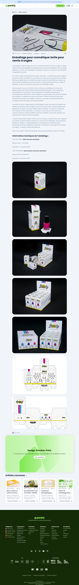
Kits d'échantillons (55, 535)
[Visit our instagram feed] (39, 551)
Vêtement (42, 537)
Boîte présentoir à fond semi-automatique (35, 150)
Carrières (65, 537)
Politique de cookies (27, 575)
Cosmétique (42, 530)
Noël (41, 540)
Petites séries (20, 533)
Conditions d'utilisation (51, 575)
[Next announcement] (63, 2)
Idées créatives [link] (23, 12)
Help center (54, 531)
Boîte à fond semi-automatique (31, 139)
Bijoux (41, 538)
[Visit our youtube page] (43, 551)
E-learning (54, 537)
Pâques (41, 542)
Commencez (60, 5)
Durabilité (65, 535)
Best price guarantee (21, 542)
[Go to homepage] (10, 6)
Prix (64, 531)
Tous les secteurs (44, 543)
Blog (14, 12)
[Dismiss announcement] (77, 2)
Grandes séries (20, 531)
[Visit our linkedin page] (31, 551)
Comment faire (20, 528)
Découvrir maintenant (41, 1)
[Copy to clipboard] (65, 53)
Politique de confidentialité (39, 575)
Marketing (42, 531)
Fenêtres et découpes (21, 540)
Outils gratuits (54, 538)
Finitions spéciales (21, 537)
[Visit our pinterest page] (47, 551)
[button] (68, 5)
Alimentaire (42, 528)
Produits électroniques (45, 535)
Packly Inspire (54, 533)
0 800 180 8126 (9, 533)
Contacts (65, 530)
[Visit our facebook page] (35, 551)
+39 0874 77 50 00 (10, 531)
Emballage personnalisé (22, 530)
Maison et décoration (44, 533)
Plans (30, 533)
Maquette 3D (31, 531)
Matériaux (19, 535)
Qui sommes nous (67, 528)
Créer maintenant (39, 457)
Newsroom (54, 530)
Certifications (66, 533)
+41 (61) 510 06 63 (10, 537)
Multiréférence (20, 538)
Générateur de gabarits (33, 530)
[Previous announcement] (15, 2)
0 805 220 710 (9, 528)
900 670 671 (8, 535)
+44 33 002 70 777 (10, 530)
